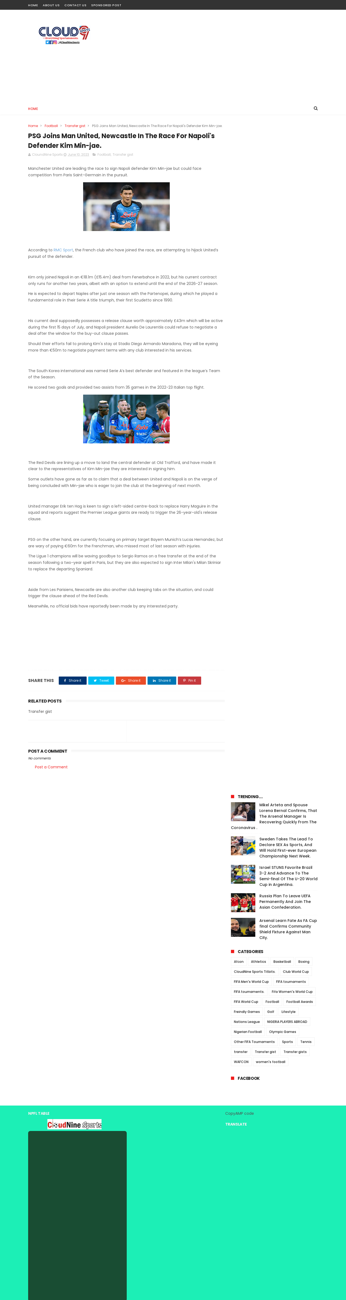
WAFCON (241, 407)
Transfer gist (75, 125)
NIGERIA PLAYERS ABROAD (287, 367)
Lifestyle (289, 357)
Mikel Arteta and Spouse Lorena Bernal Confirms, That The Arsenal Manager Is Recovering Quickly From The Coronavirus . (274, 162)
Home (33, 5)
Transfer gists (295, 397)
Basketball (282, 307)
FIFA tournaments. (249, 337)
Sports (287, 387)
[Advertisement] (219, 56)
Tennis (306, 387)
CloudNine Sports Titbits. (255, 317)
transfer (240, 397)
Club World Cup (296, 317)
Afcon (239, 307)
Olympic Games (282, 377)
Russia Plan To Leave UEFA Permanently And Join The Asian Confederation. (285, 247)
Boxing (303, 307)
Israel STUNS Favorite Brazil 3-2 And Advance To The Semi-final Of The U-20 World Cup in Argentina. (288, 221)
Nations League (247, 367)
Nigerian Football (248, 377)
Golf (270, 357)
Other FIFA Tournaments (254, 387)
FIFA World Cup (246, 347)
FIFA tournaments (291, 327)
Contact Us (75, 5)
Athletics (258, 307)
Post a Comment (51, 772)
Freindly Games (247, 357)
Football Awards (299, 347)
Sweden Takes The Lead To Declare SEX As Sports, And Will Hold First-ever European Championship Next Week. (287, 193)
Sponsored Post (106, 5)
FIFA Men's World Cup (251, 327)
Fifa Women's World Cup (292, 337)
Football (51, 125)
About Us (51, 5)
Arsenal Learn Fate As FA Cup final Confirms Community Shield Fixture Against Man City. (288, 275)
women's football (270, 407)
